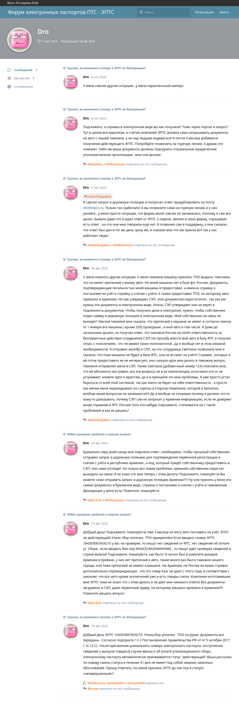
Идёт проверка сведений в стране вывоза (98, 434)
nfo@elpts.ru (93, 208)
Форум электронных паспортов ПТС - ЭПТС (61, 11)
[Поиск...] (163, 12)
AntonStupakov (99, 196)
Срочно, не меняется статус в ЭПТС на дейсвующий (106, 68)
